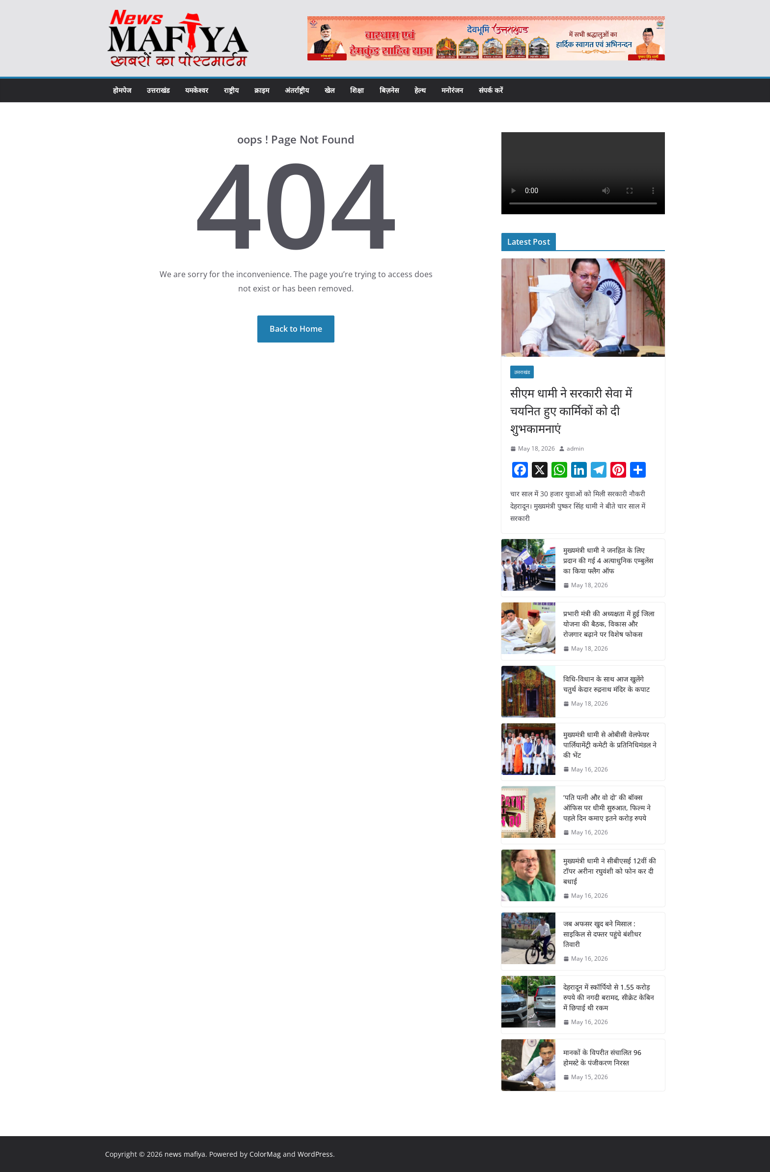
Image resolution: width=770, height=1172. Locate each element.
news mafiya (185, 1154)
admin (575, 448)
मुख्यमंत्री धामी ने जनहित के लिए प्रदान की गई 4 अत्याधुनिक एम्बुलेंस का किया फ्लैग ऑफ (608, 560)
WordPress (315, 1154)
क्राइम (261, 90)
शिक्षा (357, 90)
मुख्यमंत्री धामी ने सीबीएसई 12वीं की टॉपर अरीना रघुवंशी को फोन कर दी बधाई (609, 871)
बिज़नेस (389, 90)
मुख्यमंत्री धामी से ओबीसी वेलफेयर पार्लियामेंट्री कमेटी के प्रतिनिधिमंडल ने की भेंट (610, 745)
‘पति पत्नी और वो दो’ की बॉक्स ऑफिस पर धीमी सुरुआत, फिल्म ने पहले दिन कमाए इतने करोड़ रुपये (607, 808)
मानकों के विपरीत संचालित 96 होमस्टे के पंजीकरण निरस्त (602, 1057)
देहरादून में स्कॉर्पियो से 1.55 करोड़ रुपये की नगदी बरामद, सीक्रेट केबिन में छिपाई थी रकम (608, 997)
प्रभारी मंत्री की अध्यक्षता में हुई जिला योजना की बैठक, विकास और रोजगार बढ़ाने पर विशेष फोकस (609, 624)
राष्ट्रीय (231, 90)
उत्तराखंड (158, 90)
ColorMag (265, 1154)
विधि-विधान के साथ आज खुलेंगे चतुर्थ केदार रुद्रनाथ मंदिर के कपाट (606, 684)
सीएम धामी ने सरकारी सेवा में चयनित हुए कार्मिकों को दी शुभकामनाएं (571, 410)
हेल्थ (420, 90)
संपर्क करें (491, 90)
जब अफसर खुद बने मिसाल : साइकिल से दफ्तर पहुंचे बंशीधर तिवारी (602, 934)
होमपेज (122, 90)
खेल (329, 90)
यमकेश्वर (196, 90)
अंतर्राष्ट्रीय (297, 90)
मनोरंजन (452, 90)
